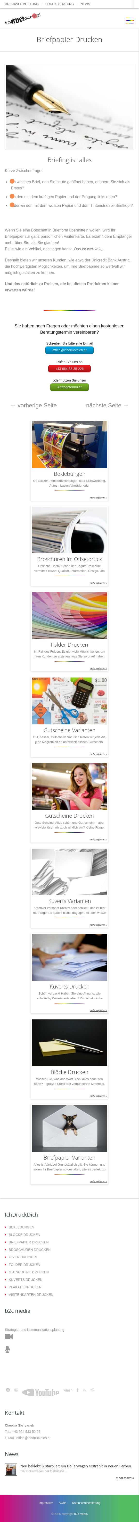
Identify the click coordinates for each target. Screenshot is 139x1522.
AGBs (62, 1503)
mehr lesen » (125, 1478)
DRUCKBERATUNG (59, 4)
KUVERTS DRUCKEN (25, 1280)
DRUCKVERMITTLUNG (22, 4)
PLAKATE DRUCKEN (25, 1287)
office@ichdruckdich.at (69, 350)
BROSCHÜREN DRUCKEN (30, 1250)
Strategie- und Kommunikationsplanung (34, 1330)
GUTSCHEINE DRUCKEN (29, 1272)
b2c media (81, 1514)
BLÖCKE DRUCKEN (24, 1235)
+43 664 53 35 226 (69, 369)
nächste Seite (107, 405)
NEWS (85, 4)
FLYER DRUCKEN (23, 1257)
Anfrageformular (69, 387)
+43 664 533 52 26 (26, 1432)
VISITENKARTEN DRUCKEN (31, 1295)
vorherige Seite (33, 405)
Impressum (46, 1503)
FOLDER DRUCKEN (24, 1265)
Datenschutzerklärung (86, 1503)
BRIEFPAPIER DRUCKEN (29, 1242)
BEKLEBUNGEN (21, 1227)
